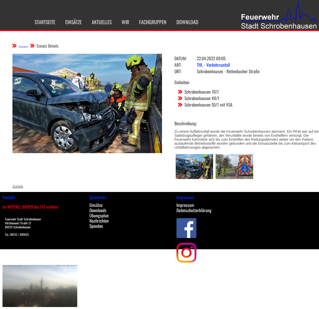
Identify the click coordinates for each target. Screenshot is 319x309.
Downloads (97, 210)
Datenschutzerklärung (194, 210)
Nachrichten (99, 220)
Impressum (185, 205)
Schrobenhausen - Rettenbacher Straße (228, 71)
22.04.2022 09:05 (211, 58)
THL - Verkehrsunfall (213, 65)
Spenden (96, 226)
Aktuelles (99, 22)
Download (185, 22)
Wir (123, 22)
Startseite (42, 22)
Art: (177, 65)
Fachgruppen (150, 22)
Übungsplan (99, 215)
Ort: (177, 71)
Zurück (17, 186)
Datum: (180, 58)
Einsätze (71, 22)
